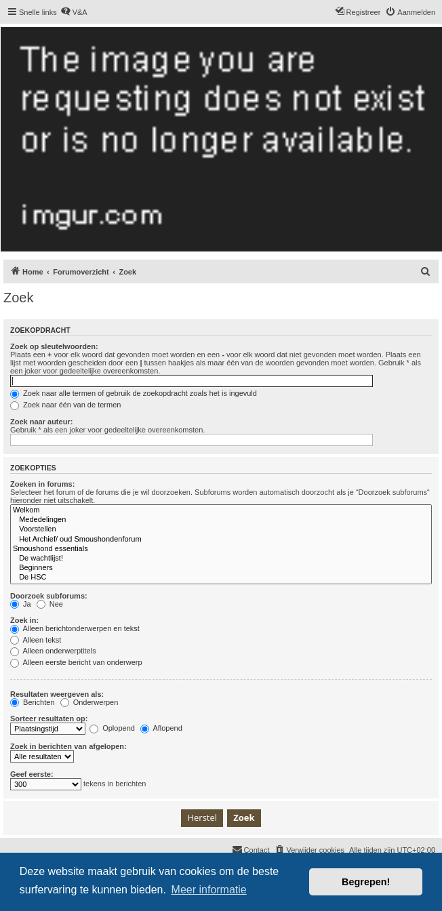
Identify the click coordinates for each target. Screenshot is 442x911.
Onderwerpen (89, 702)
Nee (50, 604)
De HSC (221, 577)
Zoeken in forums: (42, 484)
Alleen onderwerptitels (53, 651)
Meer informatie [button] (209, 889)
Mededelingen (221, 520)
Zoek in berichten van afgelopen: (68, 746)
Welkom (221, 510)
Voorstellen (221, 529)
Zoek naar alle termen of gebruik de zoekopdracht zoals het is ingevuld (133, 393)
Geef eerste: (32, 774)
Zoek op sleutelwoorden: (54, 346)
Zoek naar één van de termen (65, 405)
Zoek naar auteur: (41, 422)
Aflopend (161, 728)
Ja (20, 604)
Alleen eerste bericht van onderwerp (76, 662)
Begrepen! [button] (366, 881)
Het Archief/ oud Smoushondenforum (221, 539)
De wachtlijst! (221, 558)
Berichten (32, 702)
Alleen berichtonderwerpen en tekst (75, 628)
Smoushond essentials (221, 549)
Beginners (221, 568)
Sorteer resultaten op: (48, 718)
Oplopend (112, 728)
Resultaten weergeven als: (57, 694)
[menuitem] (73, 12)
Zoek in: (24, 620)
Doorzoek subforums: (48, 596)
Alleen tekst (35, 640)
